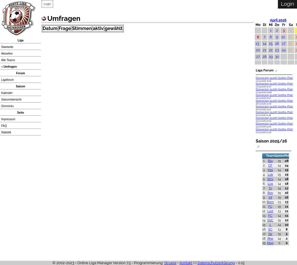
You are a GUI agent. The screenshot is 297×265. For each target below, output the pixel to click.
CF (270, 165)
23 (277, 50)
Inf (270, 197)
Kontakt (186, 263)
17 (284, 43)
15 (270, 43)
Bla (270, 161)
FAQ (4, 125)
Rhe (270, 238)
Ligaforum (7, 79)
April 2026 (278, 20)
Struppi (170, 263)
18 (290, 43)
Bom (270, 202)
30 (277, 57)
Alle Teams (8, 60)
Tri (270, 188)
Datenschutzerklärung (216, 263)
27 (258, 57)
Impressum (8, 119)
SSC (270, 220)
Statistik (6, 132)
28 (265, 57)
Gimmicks (7, 106)
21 (264, 50)
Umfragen (10, 66)
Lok (270, 174)
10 (283, 37)
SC (270, 229)
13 (257, 43)
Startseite (7, 47)
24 (284, 50)
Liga (21, 40)
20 (258, 50)
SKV (270, 179)
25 (290, 50)
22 (270, 50)
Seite (20, 112)
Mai (270, 170)
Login (47, 3)
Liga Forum (265, 70)
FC (270, 206)
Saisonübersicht (11, 99)
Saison (20, 86)
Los (270, 184)
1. (270, 225)
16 (277, 43)
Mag (270, 243)
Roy (270, 193)
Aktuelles (7, 53)
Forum (20, 73)
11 (290, 37)
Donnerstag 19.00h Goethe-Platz (274, 78)
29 (271, 57)
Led (270, 211)
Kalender (7, 93)
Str (270, 234)
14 (264, 43)
